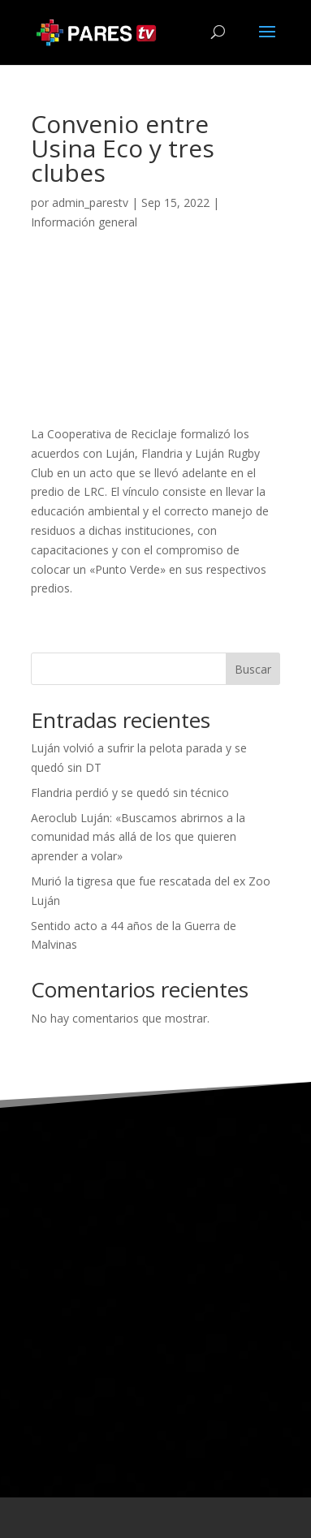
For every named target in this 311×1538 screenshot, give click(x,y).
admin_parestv (90, 202)
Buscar (253, 669)
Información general (84, 222)
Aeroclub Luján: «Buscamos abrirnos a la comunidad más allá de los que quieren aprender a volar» (138, 837)
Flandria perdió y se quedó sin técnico (130, 792)
